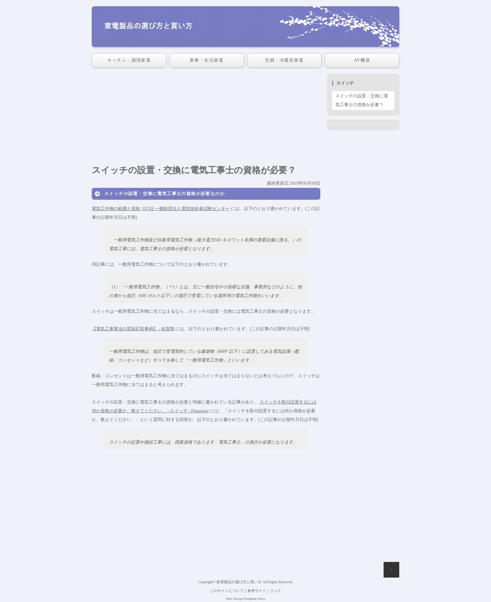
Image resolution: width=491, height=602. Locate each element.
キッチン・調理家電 (129, 60)
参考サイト (256, 591)
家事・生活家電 (207, 60)
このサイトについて (227, 591)
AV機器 (362, 60)
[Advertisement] (206, 118)
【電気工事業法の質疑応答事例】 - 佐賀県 (133, 329)
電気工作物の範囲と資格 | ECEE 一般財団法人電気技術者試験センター (161, 208)
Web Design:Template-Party (246, 598)
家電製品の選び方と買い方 (238, 582)
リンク (275, 591)
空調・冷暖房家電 (284, 60)
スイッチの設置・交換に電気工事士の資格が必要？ (361, 100)
